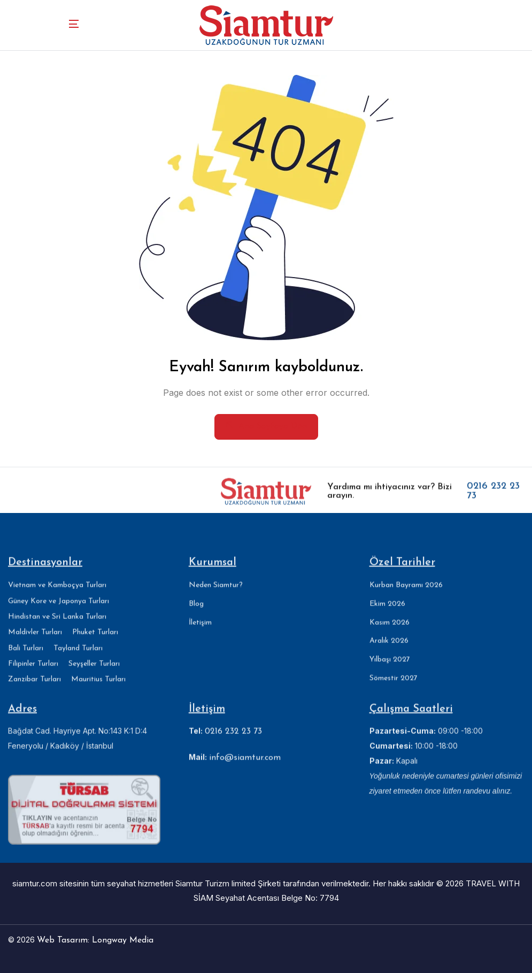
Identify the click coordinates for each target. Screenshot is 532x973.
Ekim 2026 (387, 615)
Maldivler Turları (35, 644)
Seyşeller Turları (94, 675)
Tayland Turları (78, 659)
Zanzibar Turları (34, 691)
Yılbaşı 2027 (389, 671)
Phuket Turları (95, 644)
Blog (196, 615)
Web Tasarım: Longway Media (95, 940)
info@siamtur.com (245, 769)
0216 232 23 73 (493, 502)
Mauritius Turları (98, 691)
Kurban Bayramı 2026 (406, 596)
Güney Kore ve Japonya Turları (58, 612)
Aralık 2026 (388, 652)
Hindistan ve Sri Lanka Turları (57, 628)
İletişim (200, 634)
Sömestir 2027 (393, 690)
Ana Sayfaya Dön (266, 426)
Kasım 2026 (389, 634)
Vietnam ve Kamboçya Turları (57, 597)
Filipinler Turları (33, 675)
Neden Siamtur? (216, 596)
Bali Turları (25, 659)
